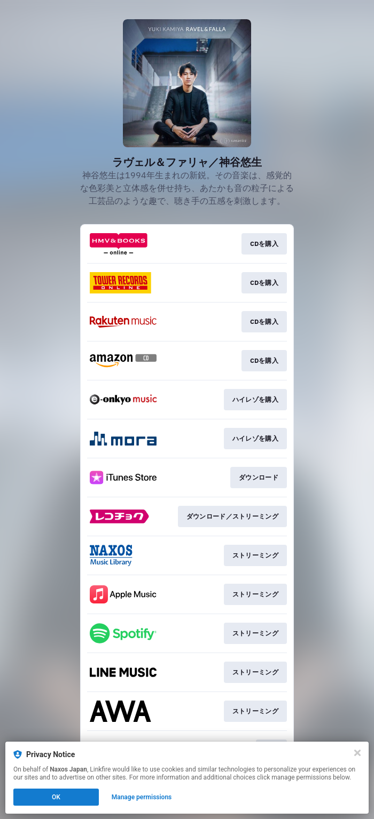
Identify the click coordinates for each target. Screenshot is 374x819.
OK (56, 797)
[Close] (357, 752)
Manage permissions (142, 797)
